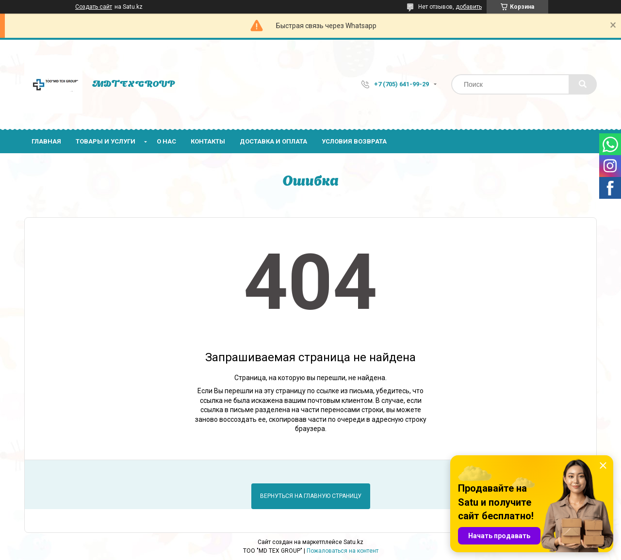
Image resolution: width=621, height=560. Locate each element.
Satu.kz (353, 542)
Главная (46, 141)
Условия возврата (354, 141)
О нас (166, 141)
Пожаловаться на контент (342, 550)
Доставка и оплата (273, 141)
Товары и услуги (105, 141)
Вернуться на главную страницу (310, 496)
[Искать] (583, 84)
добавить (469, 6)
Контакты (208, 141)
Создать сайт (93, 6)
